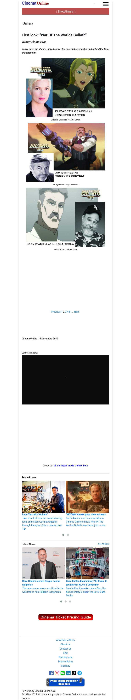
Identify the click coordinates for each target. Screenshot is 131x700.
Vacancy (65, 665)
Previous (56, 311)
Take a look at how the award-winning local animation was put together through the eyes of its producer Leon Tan (43, 505)
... (72, 311)
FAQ (65, 653)
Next (76, 311)
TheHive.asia (65, 657)
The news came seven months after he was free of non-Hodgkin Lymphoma (43, 570)
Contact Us (65, 648)
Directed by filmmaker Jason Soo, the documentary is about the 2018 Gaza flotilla (87, 572)
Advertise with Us (65, 640)
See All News (103, 544)
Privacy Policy (65, 661)
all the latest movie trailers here (71, 465)
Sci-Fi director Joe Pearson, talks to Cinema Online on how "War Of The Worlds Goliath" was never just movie (87, 504)
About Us (65, 644)
